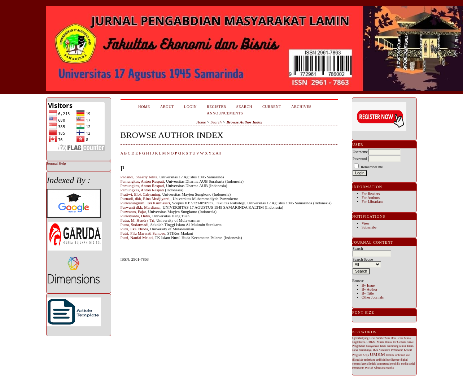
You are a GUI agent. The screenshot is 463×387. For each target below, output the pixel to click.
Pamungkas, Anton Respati (142, 181)
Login (190, 107)
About (167, 107)
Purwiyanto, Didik (135, 216)
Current (271, 107)
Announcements (225, 113)
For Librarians (372, 202)
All (217, 153)
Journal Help (56, 163)
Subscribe (369, 227)
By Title (368, 293)
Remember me (372, 167)
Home (144, 107)
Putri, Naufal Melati (137, 237)
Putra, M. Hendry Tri (137, 220)
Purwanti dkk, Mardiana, (141, 207)
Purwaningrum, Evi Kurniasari (145, 203)
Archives (301, 107)
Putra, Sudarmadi (135, 224)
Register (216, 107)
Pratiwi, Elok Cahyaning (140, 194)
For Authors (371, 198)
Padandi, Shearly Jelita (139, 177)
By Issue (368, 285)
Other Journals (373, 297)
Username (360, 152)
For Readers (371, 194)
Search (244, 107)
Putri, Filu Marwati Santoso (143, 233)
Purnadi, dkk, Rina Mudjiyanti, (146, 198)
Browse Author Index (244, 122)
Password (360, 159)
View (366, 223)
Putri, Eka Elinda (134, 229)
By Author (369, 289)
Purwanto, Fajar (133, 211)
